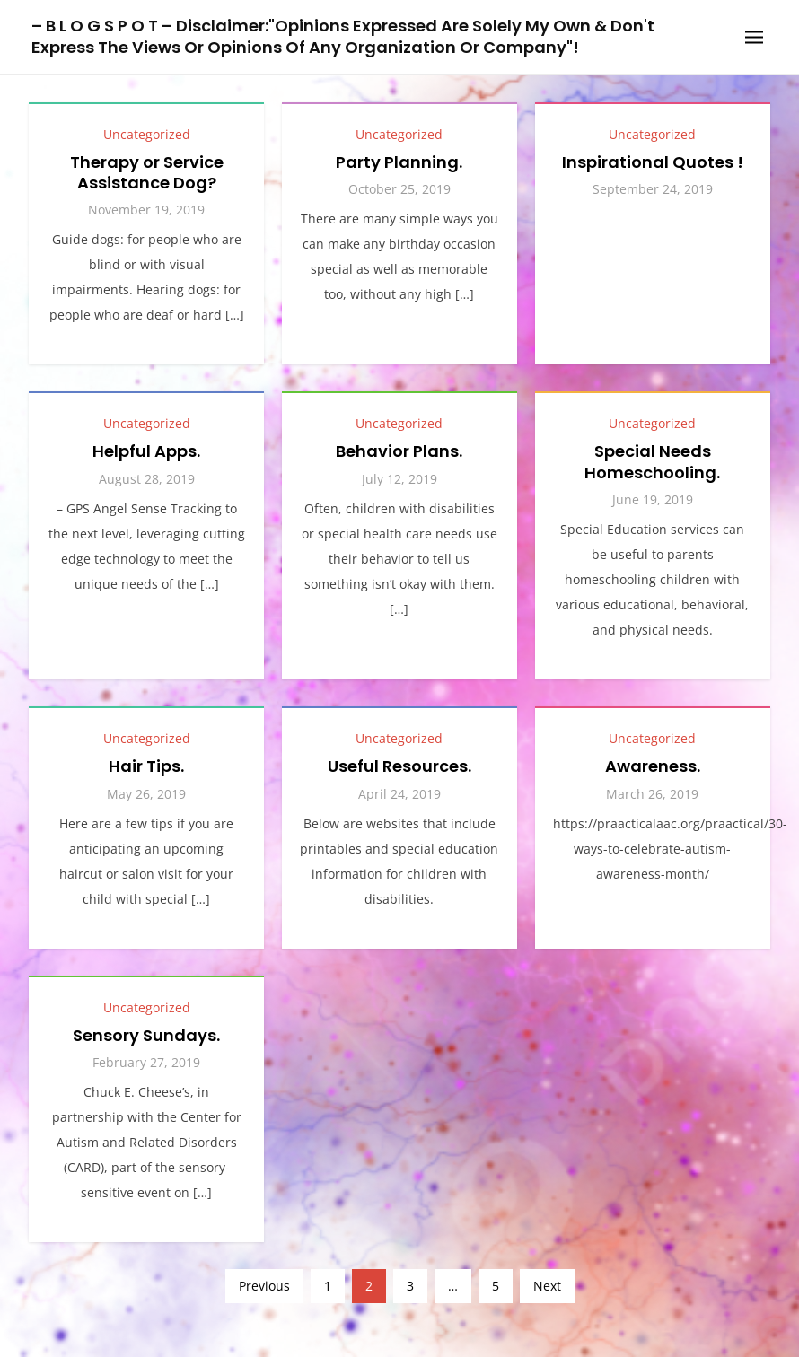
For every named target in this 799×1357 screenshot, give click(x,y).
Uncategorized (146, 134)
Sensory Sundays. (146, 1035)
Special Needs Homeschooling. (652, 461)
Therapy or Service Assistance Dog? (147, 172)
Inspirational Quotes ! (652, 162)
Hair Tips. (146, 766)
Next (547, 1285)
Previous (264, 1285)
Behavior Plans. (399, 451)
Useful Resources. (399, 766)
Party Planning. (399, 162)
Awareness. (652, 766)
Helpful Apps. (146, 451)
